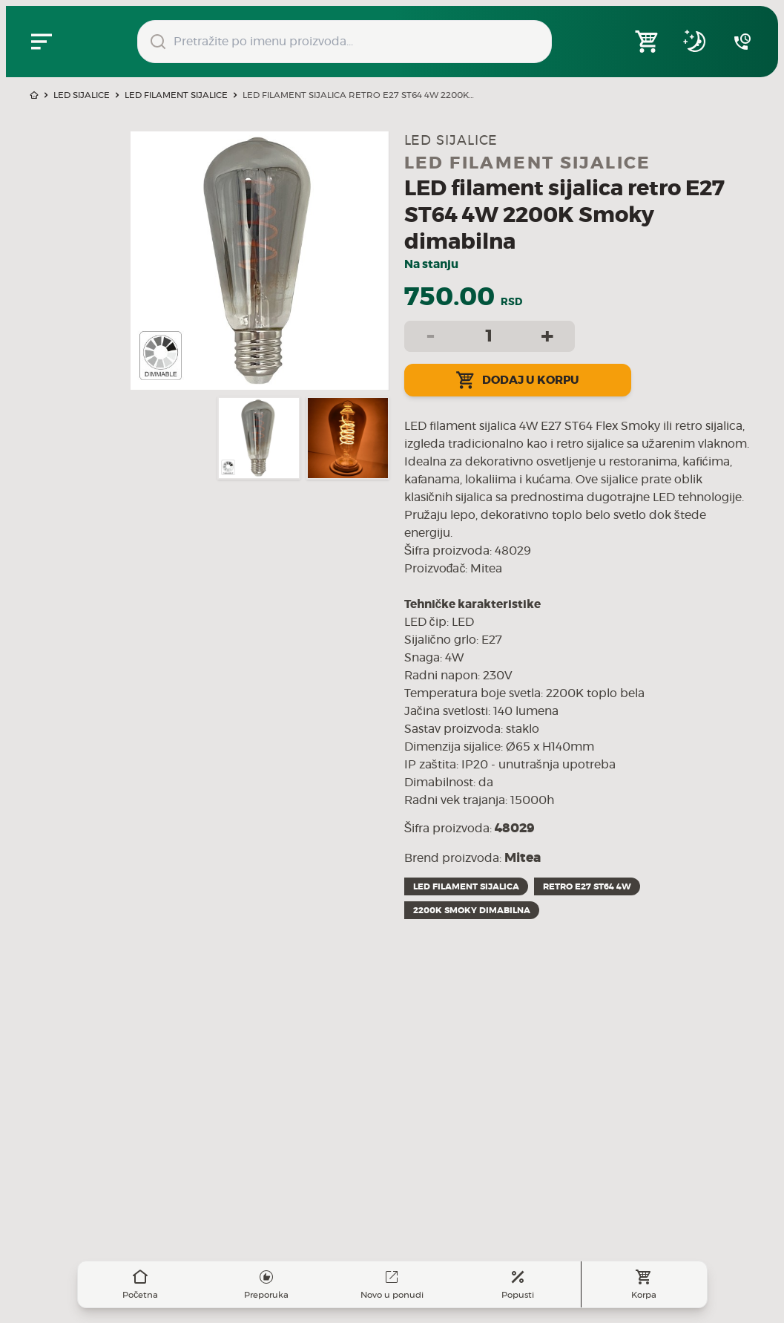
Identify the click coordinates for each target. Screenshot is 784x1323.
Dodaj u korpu (517, 380)
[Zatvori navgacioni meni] (41, 41)
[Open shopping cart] (647, 41)
